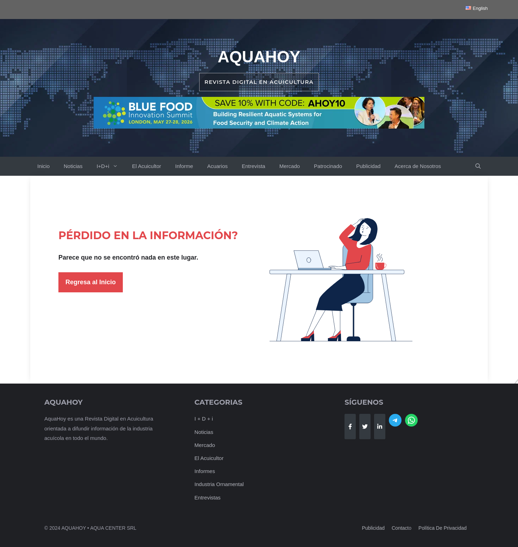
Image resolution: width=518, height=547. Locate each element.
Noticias (73, 166)
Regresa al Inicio (90, 282)
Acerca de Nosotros (417, 166)
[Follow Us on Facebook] (350, 426)
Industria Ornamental (219, 484)
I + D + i (204, 419)
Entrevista (253, 166)
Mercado (289, 166)
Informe (184, 166)
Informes (205, 471)
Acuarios (217, 166)
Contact (400, 528)
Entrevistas (208, 498)
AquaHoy (258, 57)
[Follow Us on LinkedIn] (379, 426)
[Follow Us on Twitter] (365, 426)
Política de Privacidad (442, 528)
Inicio (43, 166)
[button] (478, 166)
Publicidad (368, 166)
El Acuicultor (146, 166)
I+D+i (110, 166)
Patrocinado (328, 166)
